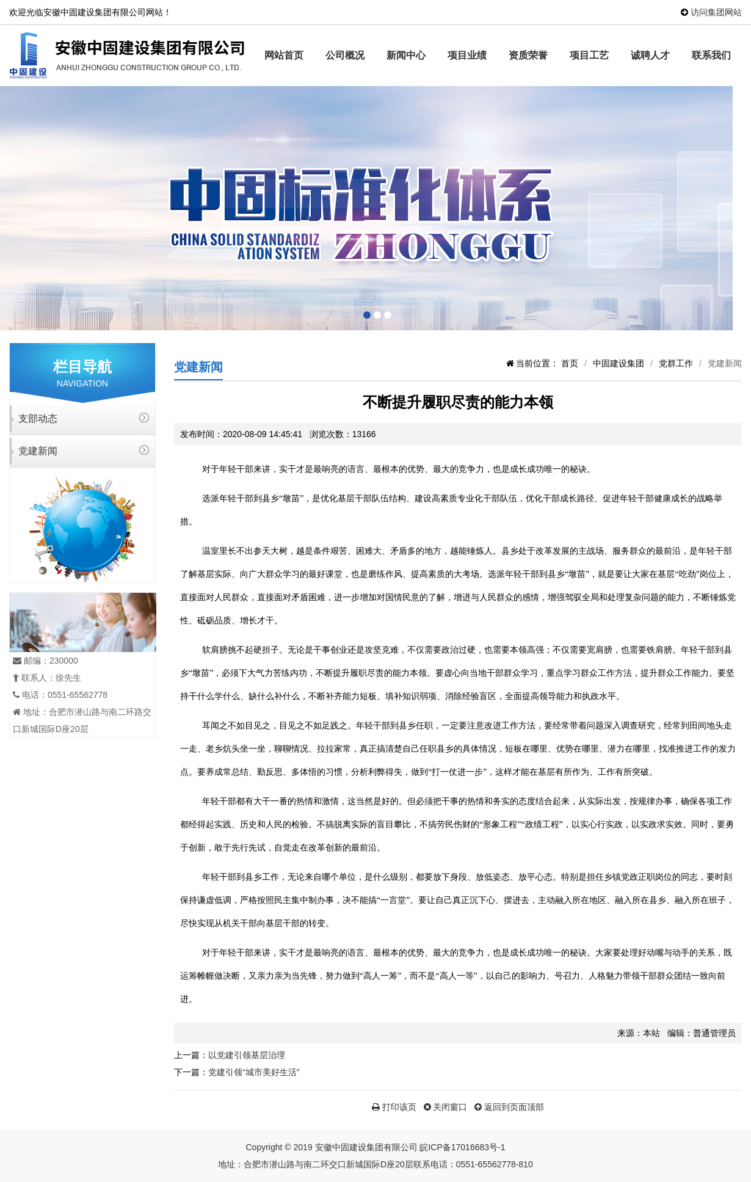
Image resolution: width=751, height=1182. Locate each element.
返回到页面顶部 (509, 1107)
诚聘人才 (650, 55)
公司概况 (345, 55)
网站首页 (283, 55)
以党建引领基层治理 (246, 1055)
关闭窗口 (446, 1107)
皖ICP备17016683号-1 (462, 1147)
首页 (569, 363)
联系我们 (711, 55)
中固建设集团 (618, 363)
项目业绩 (467, 55)
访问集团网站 (716, 12)
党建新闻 (37, 451)
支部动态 (37, 418)
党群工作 (676, 363)
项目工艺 (589, 55)
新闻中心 (406, 55)
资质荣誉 (528, 55)
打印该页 (394, 1107)
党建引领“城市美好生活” (253, 1072)
